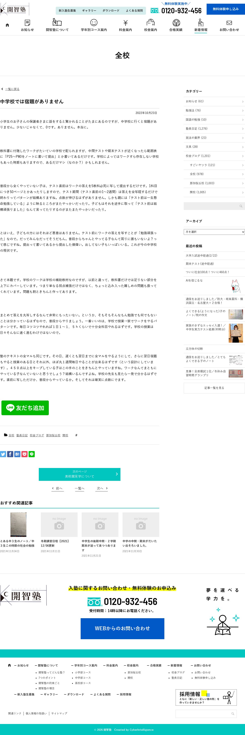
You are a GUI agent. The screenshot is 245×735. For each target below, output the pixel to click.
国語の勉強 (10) (196, 119)
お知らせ (27, 30)
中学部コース (83, 678)
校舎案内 (150, 30)
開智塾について (57, 30)
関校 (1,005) (198, 192)
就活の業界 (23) (196, 137)
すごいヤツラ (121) (202, 165)
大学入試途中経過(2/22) (201, 255)
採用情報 (125, 694)
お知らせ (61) (195, 101)
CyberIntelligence (142, 729)
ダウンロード (111, 10)
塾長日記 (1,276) (197, 128)
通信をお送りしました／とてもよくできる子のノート (206, 359)
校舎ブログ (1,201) (198, 156)
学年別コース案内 (94, 30)
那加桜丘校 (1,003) (202, 183)
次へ (100, 488)
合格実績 (175, 30)
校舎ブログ (37, 435)
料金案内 (125, 30)
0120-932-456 (130, 601)
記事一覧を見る (214, 388)
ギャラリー (89, 10)
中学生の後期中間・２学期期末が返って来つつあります (99, 546)
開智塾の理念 (47, 688)
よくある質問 (134, 10)
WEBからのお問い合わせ (122, 628)
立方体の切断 (194, 348)
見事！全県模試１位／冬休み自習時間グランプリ (206, 373)
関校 (65, 435)
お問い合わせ (202, 665)
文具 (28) (192, 146)
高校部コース (83, 683)
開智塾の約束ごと (49, 683)
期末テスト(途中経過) (200, 263)
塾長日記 (22, 435)
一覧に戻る (12, 89)
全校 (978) (197, 174)
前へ (59, 488)
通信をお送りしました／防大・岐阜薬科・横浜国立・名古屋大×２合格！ (214, 301)
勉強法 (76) (193, 110)
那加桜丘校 (53, 435)
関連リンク (14, 713)
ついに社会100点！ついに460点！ (208, 272)
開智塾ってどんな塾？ (52, 672)
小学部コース (83, 672)
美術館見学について (79, 476)
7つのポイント (47, 678)
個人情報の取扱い (36, 713)
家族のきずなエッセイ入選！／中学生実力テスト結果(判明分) (206, 327)
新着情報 (200, 30)
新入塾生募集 (67, 10)
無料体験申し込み (226, 9)
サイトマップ (59, 713)
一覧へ (80, 488)
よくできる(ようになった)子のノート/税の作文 (205, 313)
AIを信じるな (194, 280)
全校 (11, 435)
